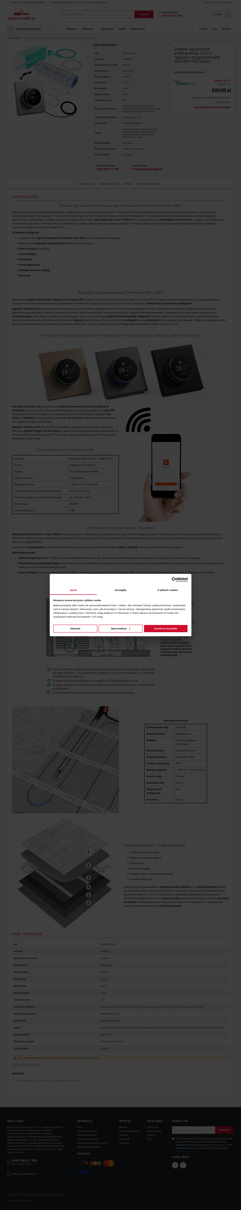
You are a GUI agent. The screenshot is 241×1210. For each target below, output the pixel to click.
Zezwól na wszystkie (165, 628)
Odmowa (75, 628)
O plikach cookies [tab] (168, 590)
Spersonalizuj (120, 628)
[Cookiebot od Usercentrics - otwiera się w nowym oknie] (174, 579)
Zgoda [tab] (73, 590)
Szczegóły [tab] (120, 590)
